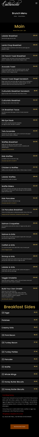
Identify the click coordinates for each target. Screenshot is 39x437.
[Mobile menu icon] (36, 3)
